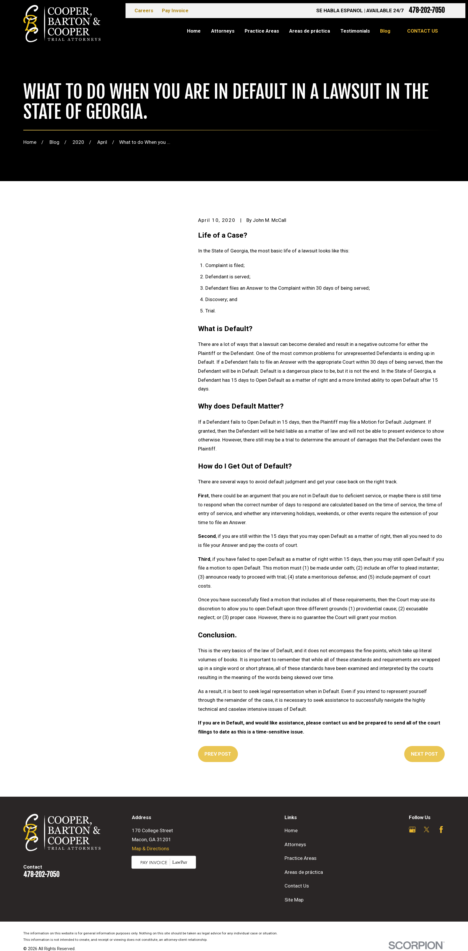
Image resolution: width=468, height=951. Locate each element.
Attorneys (295, 844)
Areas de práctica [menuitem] (309, 31)
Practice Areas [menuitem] (262, 31)
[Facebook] (441, 829)
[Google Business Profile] (412, 829)
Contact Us (422, 31)
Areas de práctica (304, 872)
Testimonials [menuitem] (355, 31)
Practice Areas (301, 858)
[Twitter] (426, 829)
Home (291, 830)
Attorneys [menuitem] (222, 31)
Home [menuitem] (194, 31)
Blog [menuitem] (385, 31)
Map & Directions (150, 848)
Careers (144, 10)
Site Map (294, 900)
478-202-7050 (427, 10)
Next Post (424, 754)
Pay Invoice (175, 10)
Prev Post (217, 754)
